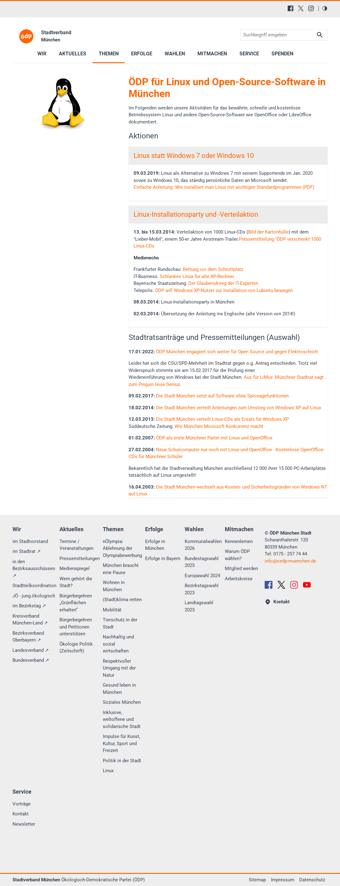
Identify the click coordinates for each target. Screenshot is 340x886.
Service (249, 54)
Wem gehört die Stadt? (75, 582)
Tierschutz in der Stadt (120, 623)
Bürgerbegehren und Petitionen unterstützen (75, 627)
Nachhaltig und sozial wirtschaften (118, 644)
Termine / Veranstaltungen (76, 545)
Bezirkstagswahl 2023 (202, 589)
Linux (108, 770)
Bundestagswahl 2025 (202, 562)
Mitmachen (212, 54)
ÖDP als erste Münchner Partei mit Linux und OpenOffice (214, 438)
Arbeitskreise (239, 579)
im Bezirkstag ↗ (29, 606)
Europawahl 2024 (202, 575)
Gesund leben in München (119, 688)
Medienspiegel (74, 568)
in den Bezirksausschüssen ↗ (33, 568)
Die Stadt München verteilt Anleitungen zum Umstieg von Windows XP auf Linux (238, 408)
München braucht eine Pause (121, 569)
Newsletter (23, 824)
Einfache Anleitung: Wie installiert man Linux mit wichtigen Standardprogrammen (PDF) (224, 187)
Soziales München (122, 702)
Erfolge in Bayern (162, 558)
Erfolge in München (155, 545)
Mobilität (112, 610)
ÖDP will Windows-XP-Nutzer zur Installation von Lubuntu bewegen (224, 290)
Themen (109, 54)
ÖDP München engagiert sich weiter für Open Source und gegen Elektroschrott (237, 352)
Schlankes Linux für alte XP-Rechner (197, 276)
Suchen (320, 35)
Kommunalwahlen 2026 (203, 545)
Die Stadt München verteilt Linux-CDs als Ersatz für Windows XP (222, 419)
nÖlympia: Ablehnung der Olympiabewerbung (122, 548)
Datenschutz (312, 880)
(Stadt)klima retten (122, 599)
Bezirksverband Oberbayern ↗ (28, 636)
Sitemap (257, 880)
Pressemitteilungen (79, 558)
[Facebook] (290, 8)
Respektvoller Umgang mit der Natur (119, 668)
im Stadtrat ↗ (26, 551)
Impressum (282, 880)
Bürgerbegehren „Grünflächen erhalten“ (75, 603)
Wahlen (175, 54)
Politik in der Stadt (122, 760)
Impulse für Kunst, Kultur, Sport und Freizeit (121, 743)
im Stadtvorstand (30, 541)
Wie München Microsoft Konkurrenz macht (219, 426)
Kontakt (20, 814)
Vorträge (21, 804)
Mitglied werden (241, 568)
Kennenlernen (239, 541)
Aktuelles (72, 54)
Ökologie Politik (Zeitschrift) (76, 647)
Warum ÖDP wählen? (237, 555)
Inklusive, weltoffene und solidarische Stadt (121, 719)
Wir (41, 54)
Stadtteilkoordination (34, 585)
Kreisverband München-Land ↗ (30, 619)
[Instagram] (311, 8)
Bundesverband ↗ (30, 660)
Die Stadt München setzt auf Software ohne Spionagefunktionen (222, 396)
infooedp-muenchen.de (290, 561)
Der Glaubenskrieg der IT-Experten (223, 283)
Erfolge (141, 54)
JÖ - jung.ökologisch (33, 596)
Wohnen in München (114, 586)
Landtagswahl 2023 (199, 606)
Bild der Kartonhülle (268, 232)
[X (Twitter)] (301, 8)
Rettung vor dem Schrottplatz (213, 269)
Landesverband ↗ (30, 650)
